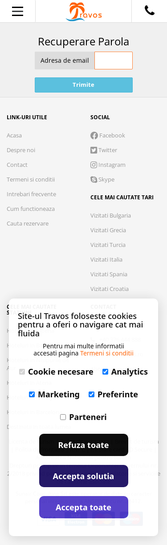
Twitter (103, 150)
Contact (17, 165)
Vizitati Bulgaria (110, 215)
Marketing (54, 394)
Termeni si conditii (31, 179)
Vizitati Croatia (109, 289)
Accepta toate (83, 507)
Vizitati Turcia (108, 245)
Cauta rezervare (28, 223)
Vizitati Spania (108, 274)
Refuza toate (83, 445)
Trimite (83, 85)
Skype (102, 179)
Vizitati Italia (106, 259)
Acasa (14, 135)
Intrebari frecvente (31, 194)
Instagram (108, 165)
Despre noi (21, 150)
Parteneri (83, 417)
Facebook (107, 135)
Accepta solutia (83, 476)
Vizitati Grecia (108, 230)
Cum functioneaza (31, 209)
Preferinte (113, 394)
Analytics (125, 371)
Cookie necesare (56, 371)
